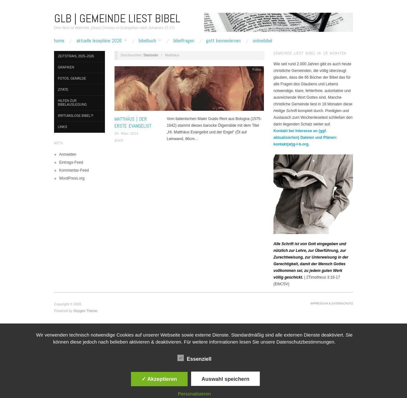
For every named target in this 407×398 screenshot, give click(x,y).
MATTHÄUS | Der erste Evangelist (132, 122)
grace (118, 140)
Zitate (63, 89)
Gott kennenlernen (223, 40)
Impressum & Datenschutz (331, 303)
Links (62, 127)
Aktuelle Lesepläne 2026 (99, 40)
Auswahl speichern (225, 379)
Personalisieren (194, 393)
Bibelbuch (147, 40)
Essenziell (194, 358)
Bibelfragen (183, 40)
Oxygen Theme (85, 311)
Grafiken (66, 67)
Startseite (150, 55)
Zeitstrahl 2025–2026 (76, 56)
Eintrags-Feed (71, 162)
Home (59, 40)
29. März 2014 (126, 133)
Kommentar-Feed (74, 170)
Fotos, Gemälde (72, 78)
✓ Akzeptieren (159, 379)
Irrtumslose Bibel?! (75, 115)
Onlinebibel (262, 40)
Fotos (256, 69)
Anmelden (67, 154)
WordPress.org (72, 178)
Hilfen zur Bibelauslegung (72, 102)
